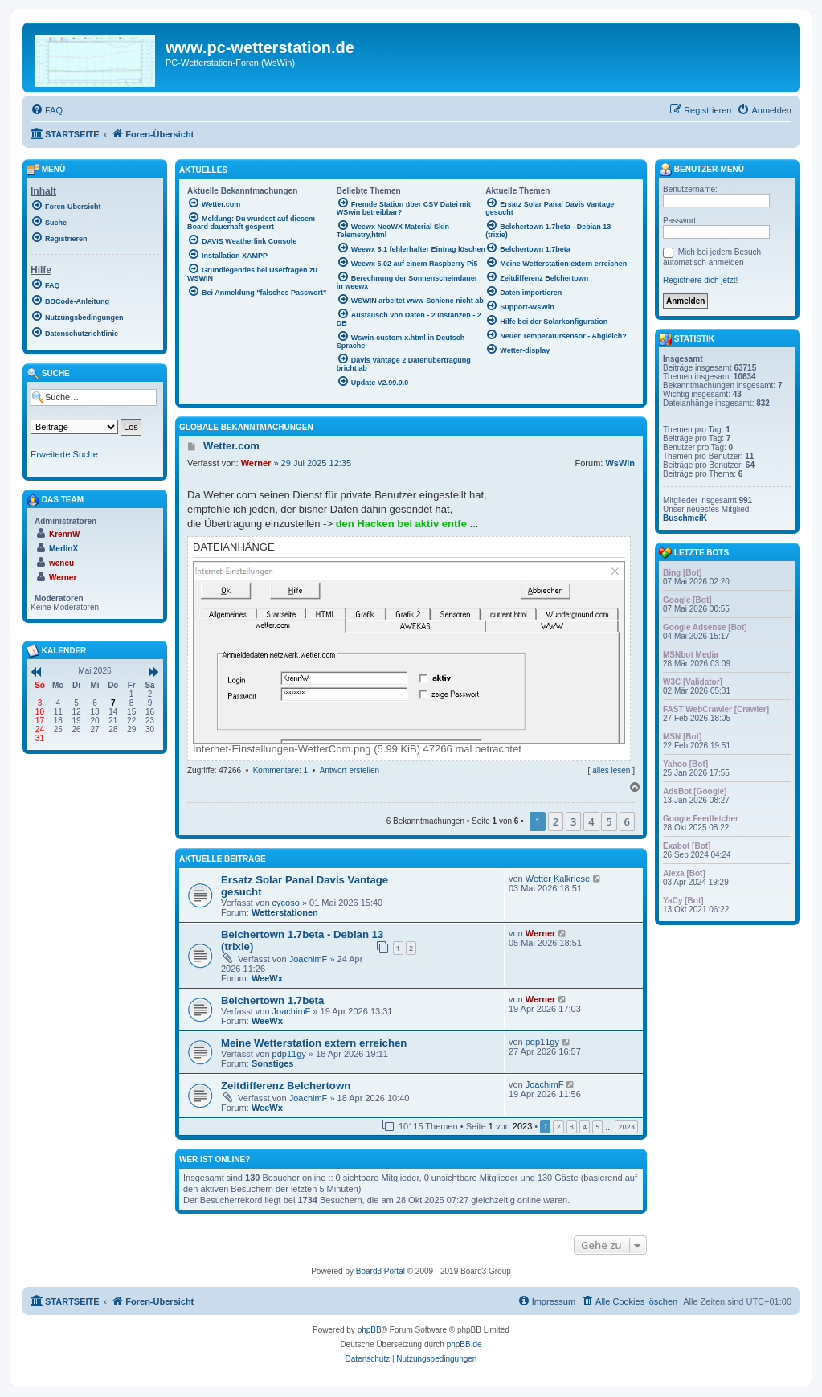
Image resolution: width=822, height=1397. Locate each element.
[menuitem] (47, 110)
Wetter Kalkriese (558, 878)
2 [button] (555, 821)
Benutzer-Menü (701, 169)
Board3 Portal (380, 1271)
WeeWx (267, 978)
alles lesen (611, 770)
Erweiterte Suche (64, 454)
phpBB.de (464, 1344)
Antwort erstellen (349, 770)
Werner (256, 463)
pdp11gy (289, 1054)
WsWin (620, 463)
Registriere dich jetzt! (700, 280)
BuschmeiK (685, 518)
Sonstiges (273, 1063)
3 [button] (573, 821)
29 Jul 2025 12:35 (316, 463)
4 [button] (591, 821)
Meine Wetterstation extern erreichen (314, 1043)
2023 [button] (626, 1126)
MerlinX (63, 548)
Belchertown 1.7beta (272, 1000)
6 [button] (627, 821)
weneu (61, 563)
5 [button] (608, 821)
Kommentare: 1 (280, 770)
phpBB (370, 1329)
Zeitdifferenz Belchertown (285, 1086)
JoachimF (308, 959)
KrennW (64, 534)
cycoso (286, 902)
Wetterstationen (285, 912)
